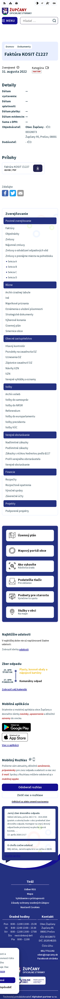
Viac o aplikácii (10, 730)
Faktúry (37, 56)
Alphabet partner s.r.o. (44, 981)
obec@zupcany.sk (47, 939)
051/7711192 (47, 935)
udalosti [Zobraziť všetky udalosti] (24, 634)
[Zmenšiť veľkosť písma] (42, 3)
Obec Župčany (39, 986)
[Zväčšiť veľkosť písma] (47, 3)
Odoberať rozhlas (30, 772)
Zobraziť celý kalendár (14, 674)
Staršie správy (12, 840)
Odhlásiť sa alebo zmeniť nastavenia (30, 786)
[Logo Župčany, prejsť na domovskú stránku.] (30, 11)
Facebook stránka (47, 943)
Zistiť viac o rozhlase (30, 780)
